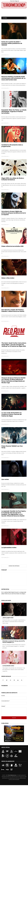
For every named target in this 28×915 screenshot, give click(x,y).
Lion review (5, 479)
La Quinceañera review (8, 547)
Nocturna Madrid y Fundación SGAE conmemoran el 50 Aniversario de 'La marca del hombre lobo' (13, 78)
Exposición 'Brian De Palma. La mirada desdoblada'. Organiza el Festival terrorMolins (13, 111)
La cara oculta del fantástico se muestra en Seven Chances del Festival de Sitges (11, 414)
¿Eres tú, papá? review (7, 617)
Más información (5, 156)
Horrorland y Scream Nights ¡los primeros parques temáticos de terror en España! (13, 213)
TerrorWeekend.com (12, 775)
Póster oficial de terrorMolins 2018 (12, 246)
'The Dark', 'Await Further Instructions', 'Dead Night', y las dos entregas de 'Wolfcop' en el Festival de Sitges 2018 (13, 344)
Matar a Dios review (7, 278)
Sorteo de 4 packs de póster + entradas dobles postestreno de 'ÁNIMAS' (11, 43)
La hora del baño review (8, 665)
